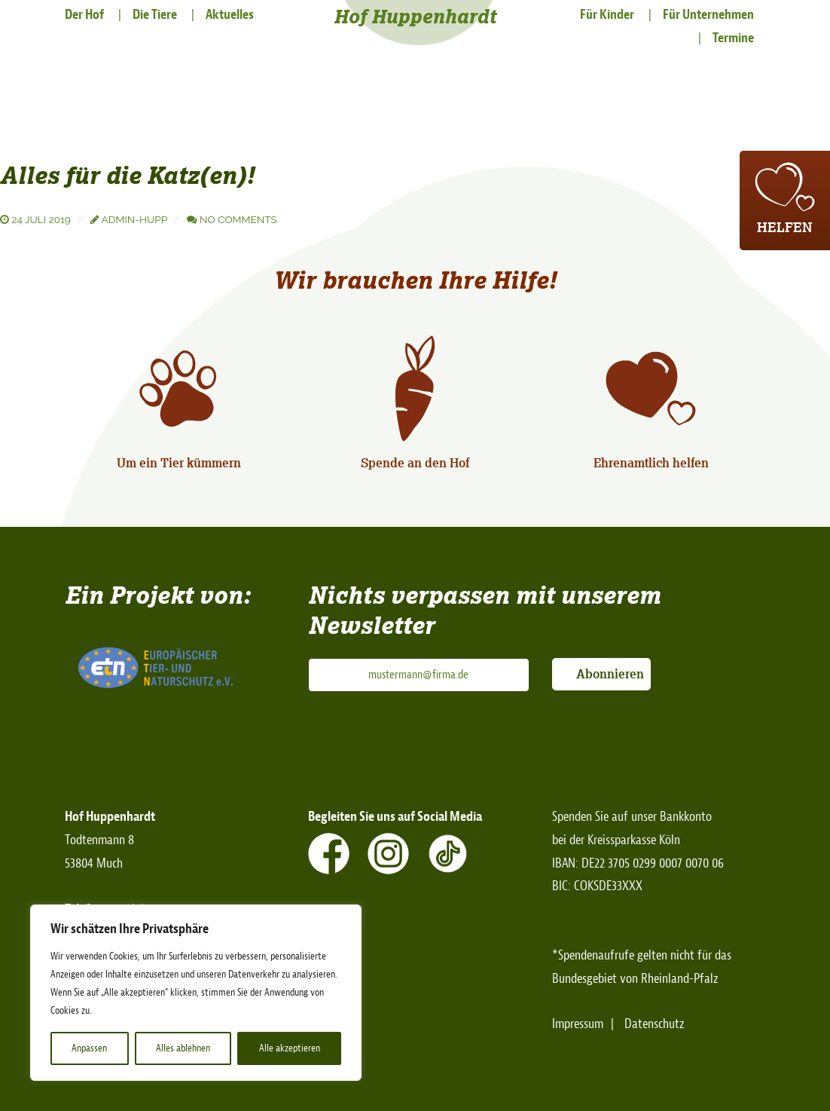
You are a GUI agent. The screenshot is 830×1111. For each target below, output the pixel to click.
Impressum (577, 1024)
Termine (733, 38)
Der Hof (84, 14)
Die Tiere (155, 14)
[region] (196, 992)
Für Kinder (607, 14)
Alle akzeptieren (289, 1048)
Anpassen (89, 1048)
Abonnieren (610, 674)
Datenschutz (654, 1024)
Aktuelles (230, 14)
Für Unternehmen (708, 14)
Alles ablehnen (183, 1048)
